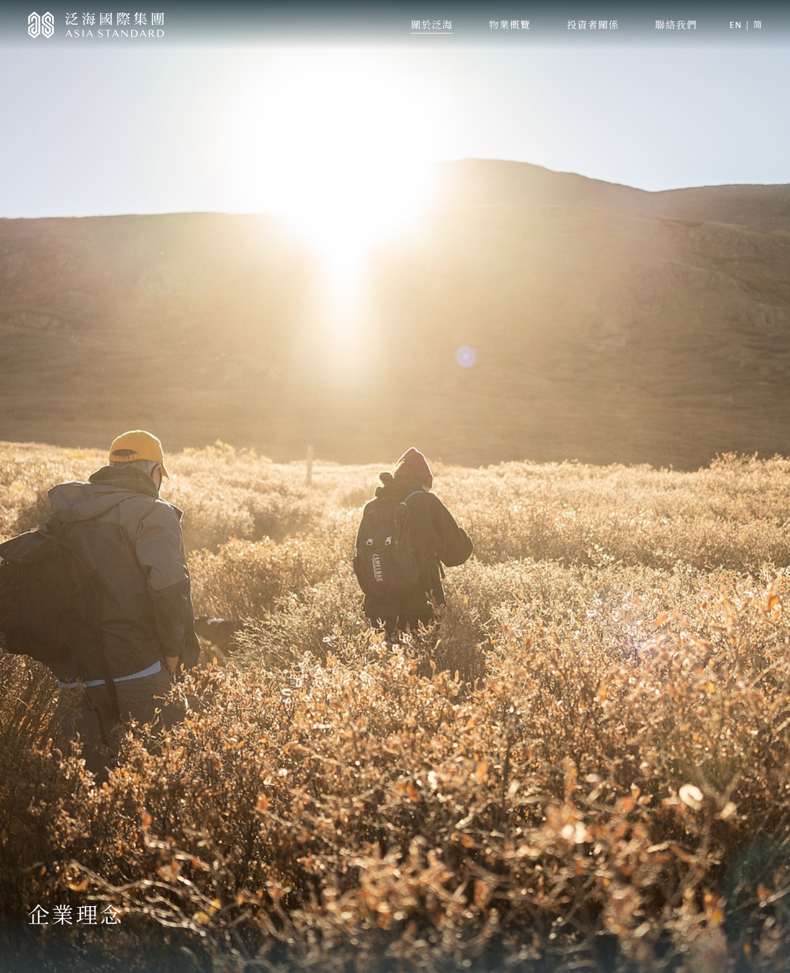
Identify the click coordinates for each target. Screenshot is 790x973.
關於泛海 (432, 24)
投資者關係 (593, 24)
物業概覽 (510, 24)
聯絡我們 (676, 24)
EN (736, 25)
